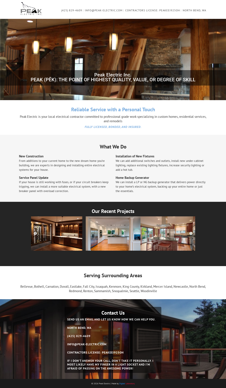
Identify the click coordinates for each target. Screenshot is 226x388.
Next (191, 233)
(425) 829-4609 (79, 336)
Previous (35, 233)
